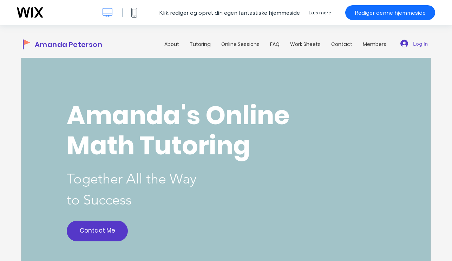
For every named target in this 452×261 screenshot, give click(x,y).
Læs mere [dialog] (319, 12)
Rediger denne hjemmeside (390, 12)
